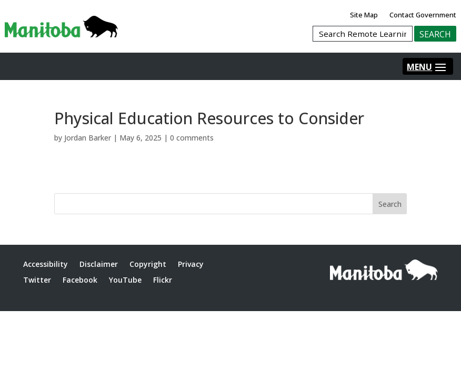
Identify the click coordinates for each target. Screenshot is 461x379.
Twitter (37, 280)
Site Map (364, 14)
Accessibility (45, 264)
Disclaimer (98, 264)
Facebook (80, 280)
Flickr (162, 280)
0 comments (192, 138)
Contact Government (422, 14)
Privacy (191, 264)
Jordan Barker (87, 138)
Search (390, 204)
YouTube (125, 280)
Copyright (147, 264)
